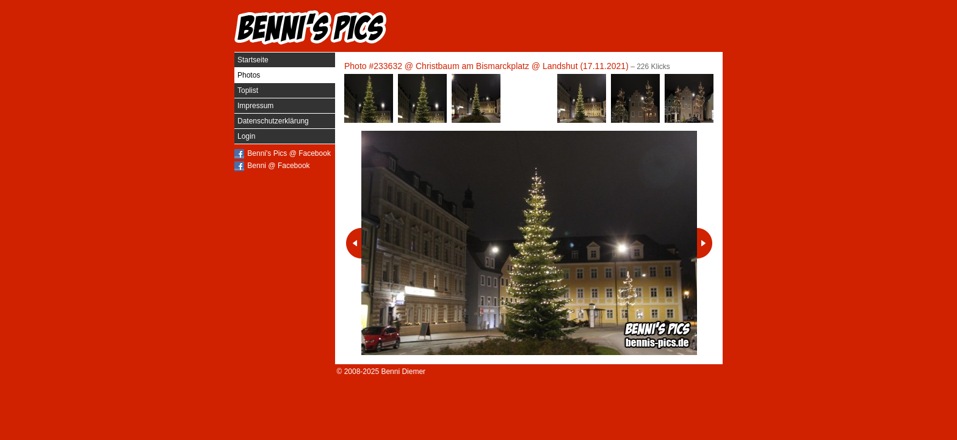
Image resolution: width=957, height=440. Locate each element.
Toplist (247, 90)
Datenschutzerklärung (273, 121)
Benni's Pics (310, 27)
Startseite (253, 60)
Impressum (255, 105)
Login (246, 136)
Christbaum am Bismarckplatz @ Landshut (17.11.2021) (522, 66)
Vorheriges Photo (353, 243)
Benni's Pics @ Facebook (289, 153)
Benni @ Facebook (278, 165)
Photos (248, 75)
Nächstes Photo (704, 243)
